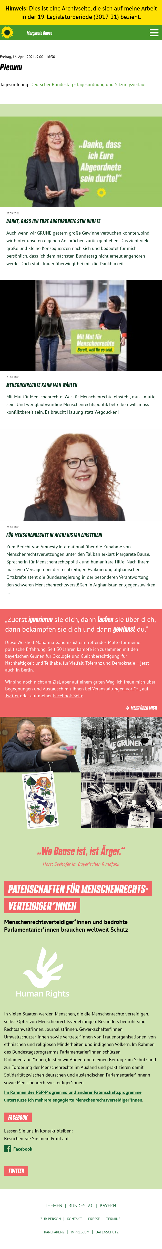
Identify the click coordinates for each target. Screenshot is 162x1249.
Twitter (12, 696)
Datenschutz (107, 1232)
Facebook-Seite (68, 696)
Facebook (22, 1149)
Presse (94, 1219)
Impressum (80, 1232)
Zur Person (50, 1219)
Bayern (108, 1206)
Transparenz (53, 1232)
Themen (53, 1206)
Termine (113, 1219)
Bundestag (81, 1206)
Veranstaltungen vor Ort (116, 689)
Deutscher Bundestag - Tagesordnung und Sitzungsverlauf (88, 84)
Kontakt (74, 1219)
